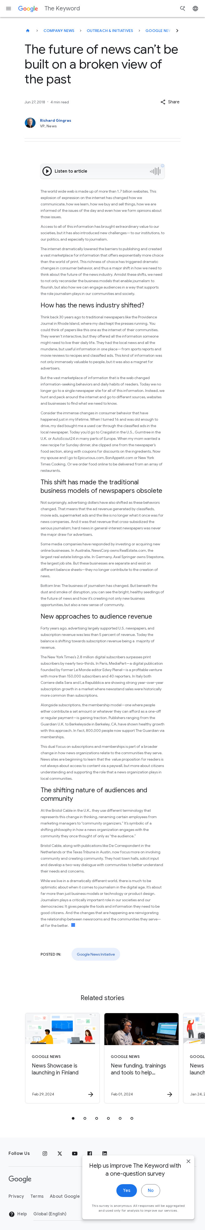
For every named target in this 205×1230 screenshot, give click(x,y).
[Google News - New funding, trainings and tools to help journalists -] (141, 1058)
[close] (188, 1188)
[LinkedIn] (104, 1153)
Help (18, 1214)
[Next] (177, 30)
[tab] (73, 1118)
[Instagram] (44, 1153)
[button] (169, 102)
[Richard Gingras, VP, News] (102, 123)
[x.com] (59, 1153)
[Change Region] (76, 1214)
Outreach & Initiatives (110, 30)
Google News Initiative (169, 30)
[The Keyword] (27, 30)
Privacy (16, 1196)
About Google (65, 1196)
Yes (126, 1217)
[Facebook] (89, 1153)
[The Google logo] (20, 1179)
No (150, 1217)
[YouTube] (74, 1153)
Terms (37, 1196)
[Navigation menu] (8, 8)
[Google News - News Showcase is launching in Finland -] (62, 1058)
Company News (59, 30)
